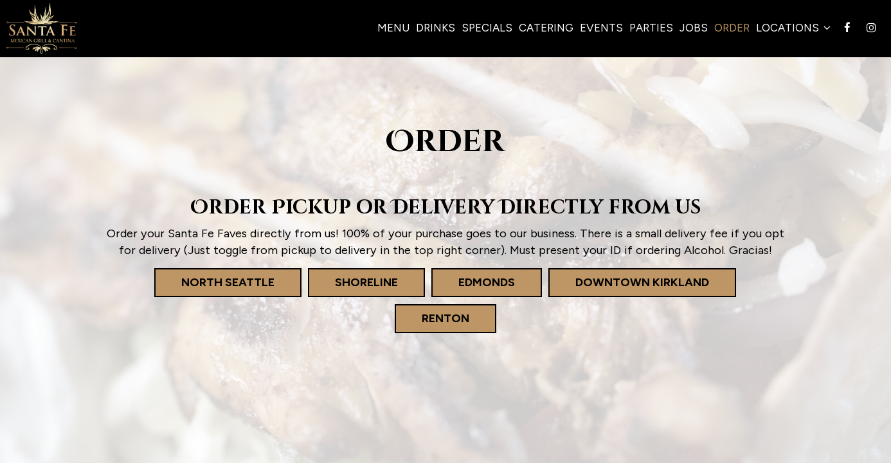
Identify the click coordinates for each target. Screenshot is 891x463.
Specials (487, 27)
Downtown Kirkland (628, 282)
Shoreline (353, 282)
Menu (393, 27)
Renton (432, 318)
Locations (793, 27)
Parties (651, 27)
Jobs (694, 27)
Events (601, 27)
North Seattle (214, 282)
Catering (546, 27)
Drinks (435, 27)
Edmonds (473, 282)
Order (732, 27)
